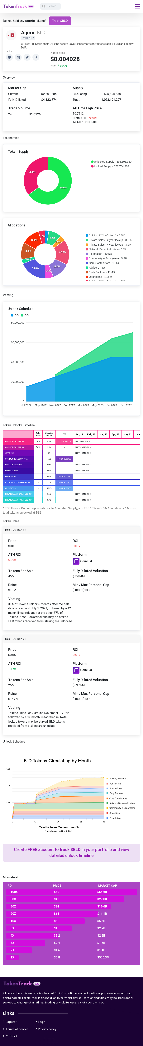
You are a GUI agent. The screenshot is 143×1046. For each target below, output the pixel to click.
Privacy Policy (47, 1029)
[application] (71, 181)
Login (41, 1022)
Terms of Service (17, 1029)
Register (11, 1022)
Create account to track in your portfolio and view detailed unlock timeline (71, 852)
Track (60, 21)
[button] (111, 161)
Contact (11, 1036)
